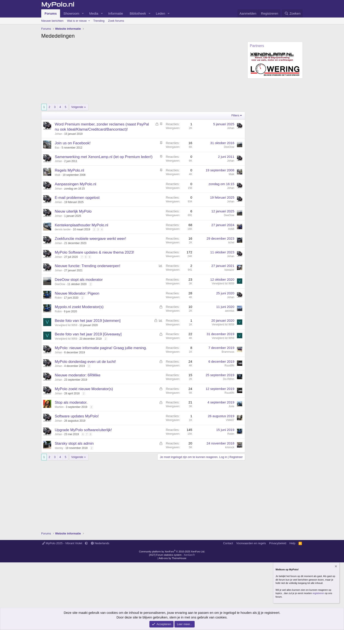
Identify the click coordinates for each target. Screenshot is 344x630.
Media (93, 13)
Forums (51, 13)
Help (292, 543)
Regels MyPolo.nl (69, 170)
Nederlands (100, 543)
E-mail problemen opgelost (77, 198)
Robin (58, 297)
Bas (57, 147)
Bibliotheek (138, 13)
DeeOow (229, 147)
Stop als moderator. (71, 402)
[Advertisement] (143, 73)
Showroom (71, 13)
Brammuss (228, 351)
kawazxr (229, 269)
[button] (83, 13)
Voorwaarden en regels (251, 543)
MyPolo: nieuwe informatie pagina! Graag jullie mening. (101, 348)
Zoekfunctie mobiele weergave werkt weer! (90, 239)
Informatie (115, 13)
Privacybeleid (277, 543)
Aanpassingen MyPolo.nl (75, 184)
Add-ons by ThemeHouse (172, 558)
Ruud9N (229, 365)
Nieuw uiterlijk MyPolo (73, 211)
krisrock (229, 447)
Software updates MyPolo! (77, 416)
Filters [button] (235, 115)
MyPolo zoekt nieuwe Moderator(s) (84, 389)
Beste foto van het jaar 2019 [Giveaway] (88, 334)
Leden (160, 13)
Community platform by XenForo (172, 551)
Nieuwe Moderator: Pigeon (77, 293)
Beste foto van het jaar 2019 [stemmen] (88, 321)
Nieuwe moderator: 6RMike (77, 375)
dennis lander (63, 229)
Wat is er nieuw (76, 20)
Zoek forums (116, 20)
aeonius (229, 310)
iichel (231, 242)
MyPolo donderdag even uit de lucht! (85, 362)
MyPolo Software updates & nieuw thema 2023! (94, 252)
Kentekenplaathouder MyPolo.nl (81, 225)
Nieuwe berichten (52, 20)
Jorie (231, 406)
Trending (99, 20)
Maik (57, 174)
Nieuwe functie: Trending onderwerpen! (87, 266)
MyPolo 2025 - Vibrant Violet (62, 543)
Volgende (77, 107)
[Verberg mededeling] (335, 567)
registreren (318, 593)
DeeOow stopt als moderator (79, 280)
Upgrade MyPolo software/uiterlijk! (83, 430)
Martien (59, 407)
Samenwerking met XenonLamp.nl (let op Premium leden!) (103, 157)
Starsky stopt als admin (74, 443)
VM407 (230, 420)
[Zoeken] (292, 13)
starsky (59, 448)
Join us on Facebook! (73, 143)
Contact (228, 543)
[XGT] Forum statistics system (172, 555)
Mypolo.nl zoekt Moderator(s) (79, 307)
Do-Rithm (228, 379)
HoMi (231, 229)
